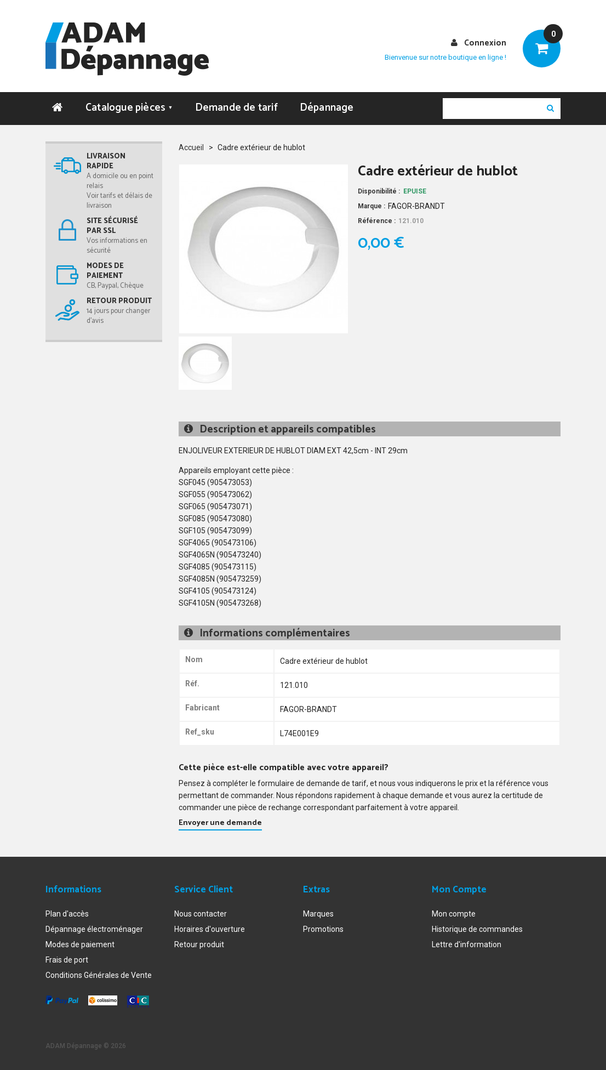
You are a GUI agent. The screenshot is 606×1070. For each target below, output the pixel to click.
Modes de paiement (80, 944)
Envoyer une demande (220, 823)
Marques (318, 913)
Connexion (485, 43)
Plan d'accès (67, 913)
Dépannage (327, 107)
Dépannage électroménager (94, 929)
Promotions (323, 929)
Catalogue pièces (129, 107)
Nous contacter (200, 913)
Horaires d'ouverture (209, 929)
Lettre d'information (466, 944)
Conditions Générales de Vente (98, 975)
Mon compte (454, 913)
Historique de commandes (477, 929)
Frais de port (66, 959)
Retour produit (199, 944)
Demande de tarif (236, 107)
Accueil (191, 147)
